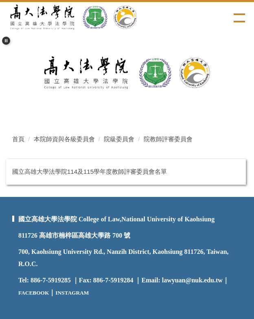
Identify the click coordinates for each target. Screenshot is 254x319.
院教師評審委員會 (168, 138)
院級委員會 (119, 138)
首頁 (18, 138)
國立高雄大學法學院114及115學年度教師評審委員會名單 (89, 171)
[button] (6, 41)
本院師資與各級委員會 (64, 138)
